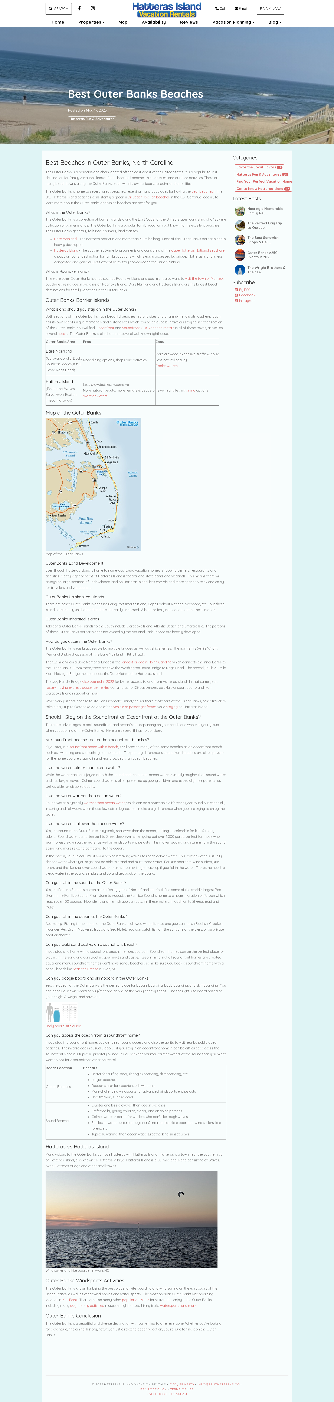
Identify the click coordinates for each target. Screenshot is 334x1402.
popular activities (135, 1300)
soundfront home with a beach (93, 747)
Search (58, 9)
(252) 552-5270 (182, 1384)
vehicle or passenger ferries (135, 707)
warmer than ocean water (104, 803)
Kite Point (69, 1300)
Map (123, 22)
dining (190, 390)
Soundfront (131, 328)
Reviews (189, 22)
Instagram (245, 300)
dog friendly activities (87, 1305)
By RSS (242, 290)
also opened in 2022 (98, 681)
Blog (273, 22)
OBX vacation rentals (157, 328)
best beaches (202, 191)
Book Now (270, 9)
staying (172, 707)
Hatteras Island (66, 250)
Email (241, 8)
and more (188, 1305)
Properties (90, 22)
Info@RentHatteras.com (220, 1384)
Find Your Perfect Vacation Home (267, 181)
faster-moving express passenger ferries (77, 687)
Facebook (245, 295)
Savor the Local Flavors (259, 167)
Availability (154, 22)
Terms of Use (182, 1389)
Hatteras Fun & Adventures (92, 119)
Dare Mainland (65, 239)
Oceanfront (105, 328)
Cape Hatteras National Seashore (198, 250)
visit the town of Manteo (204, 278)
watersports (170, 1305)
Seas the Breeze (85, 969)
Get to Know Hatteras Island (263, 189)
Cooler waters (166, 366)
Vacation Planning (231, 22)
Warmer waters (95, 396)
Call (220, 8)
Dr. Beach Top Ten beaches (149, 197)
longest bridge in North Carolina (146, 662)
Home (58, 22)
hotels (62, 333)
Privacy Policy (153, 1389)
